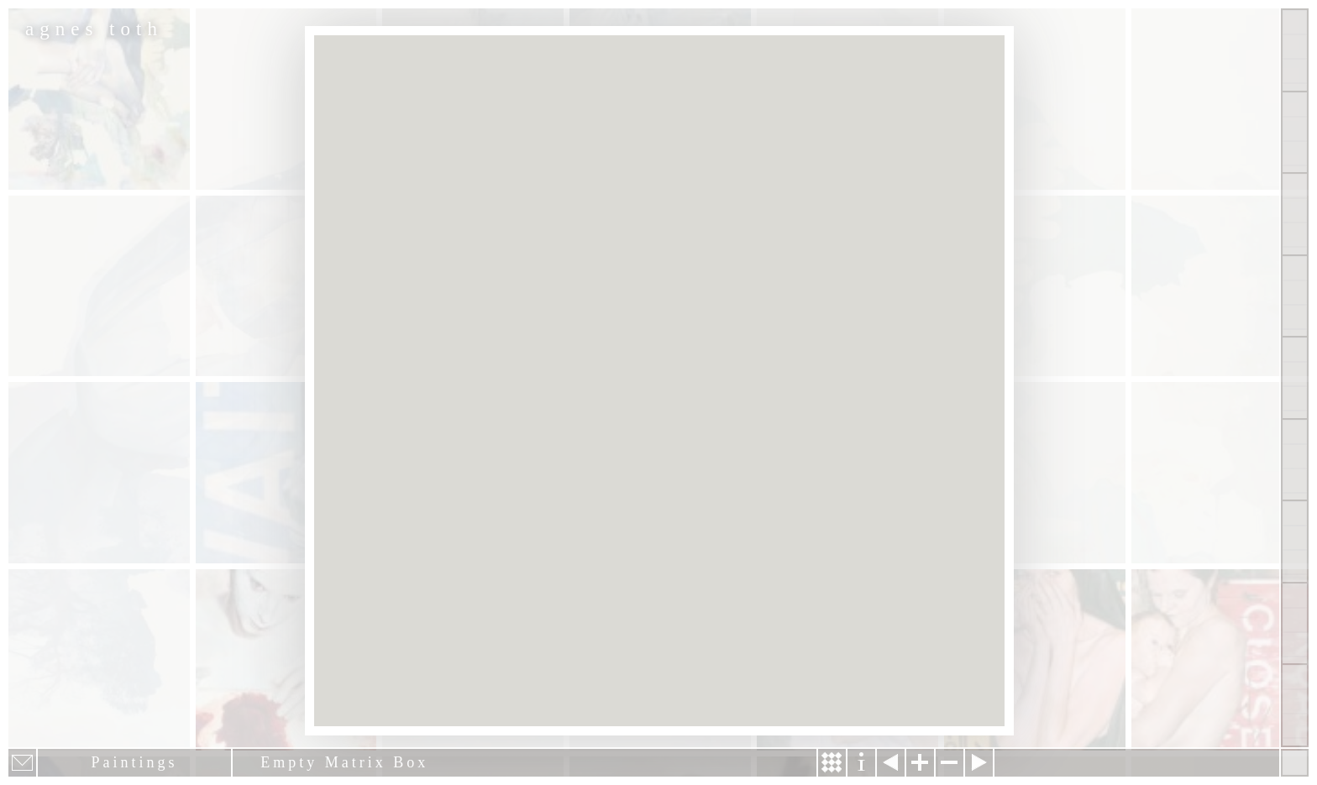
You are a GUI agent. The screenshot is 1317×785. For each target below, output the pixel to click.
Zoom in (920, 763)
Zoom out (949, 763)
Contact (1295, 460)
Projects (1295, 296)
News (1295, 541)
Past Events (1295, 624)
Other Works (1295, 214)
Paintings (1295, 132)
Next (979, 763)
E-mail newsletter (22, 763)
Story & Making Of (832, 763)
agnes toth (94, 28)
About (1295, 378)
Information (861, 763)
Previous (891, 763)
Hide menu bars (1295, 763)
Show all (1295, 50)
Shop (1295, 705)
